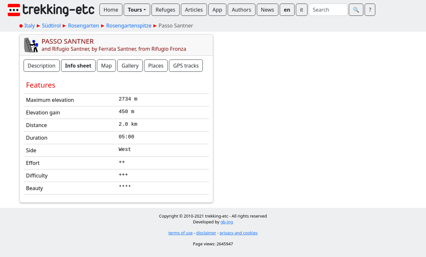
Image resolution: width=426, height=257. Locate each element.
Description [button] (42, 65)
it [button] (301, 9)
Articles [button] (194, 9)
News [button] (267, 9)
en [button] (287, 9)
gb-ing (226, 222)
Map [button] (106, 65)
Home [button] (111, 9)
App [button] (217, 9)
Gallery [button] (130, 65)
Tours (135, 9)
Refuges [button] (165, 9)
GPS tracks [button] (186, 65)
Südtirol (51, 25)
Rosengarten (83, 25)
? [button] (370, 9)
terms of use (180, 233)
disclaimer (206, 233)
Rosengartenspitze (128, 25)
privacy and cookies (239, 233)
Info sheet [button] (78, 65)
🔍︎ (356, 9)
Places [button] (155, 65)
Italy (30, 25)
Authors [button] (241, 9)
